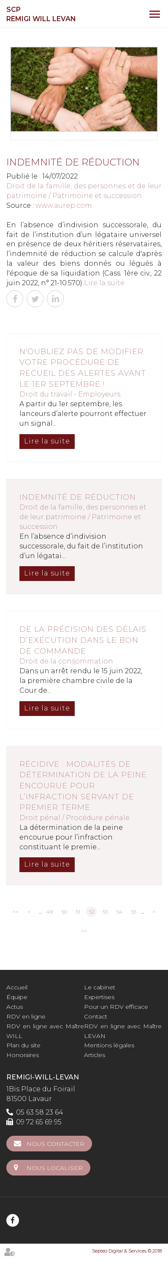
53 (105, 912)
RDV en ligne (26, 1016)
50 (64, 912)
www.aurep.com (63, 205)
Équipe (16, 997)
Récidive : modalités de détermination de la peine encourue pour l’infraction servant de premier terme (83, 786)
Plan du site (23, 1045)
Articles (94, 1055)
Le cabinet (99, 987)
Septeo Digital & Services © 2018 (127, 1251)
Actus (14, 1006)
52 (92, 912)
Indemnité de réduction (77, 497)
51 (78, 912)
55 (133, 912)
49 (49, 912)
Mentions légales (109, 1045)
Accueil (16, 987)
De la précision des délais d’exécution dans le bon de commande (82, 640)
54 (119, 912)
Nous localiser (55, 1168)
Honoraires (22, 1055)
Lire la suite (104, 283)
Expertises (99, 997)
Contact (95, 1016)
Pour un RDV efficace (116, 1006)
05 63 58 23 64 (39, 1112)
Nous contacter (55, 1144)
